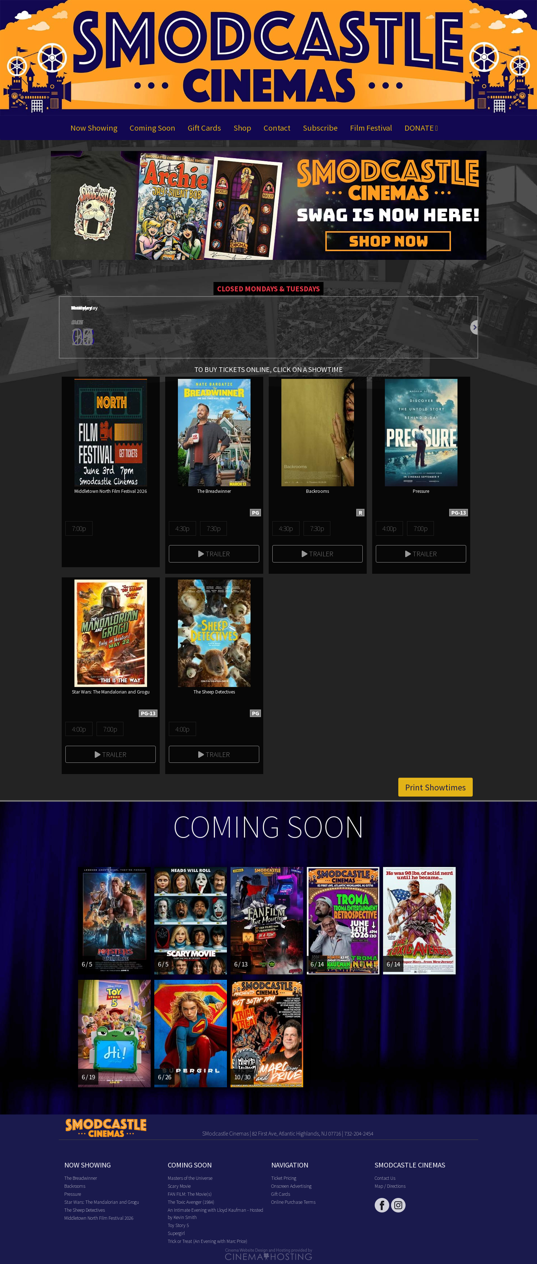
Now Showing (93, 127)
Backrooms (74, 1186)
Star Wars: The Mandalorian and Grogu (101, 1202)
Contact (277, 127)
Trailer (214, 553)
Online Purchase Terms (293, 1202)
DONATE (421, 127)
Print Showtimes (435, 787)
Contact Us (385, 1178)
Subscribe (320, 127)
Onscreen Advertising (291, 1186)
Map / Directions (390, 1186)
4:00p (389, 528)
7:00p (79, 528)
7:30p (213, 528)
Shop (242, 127)
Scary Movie (179, 1186)
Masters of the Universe (190, 1178)
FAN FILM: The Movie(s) (190, 1194)
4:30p (182, 528)
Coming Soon (152, 127)
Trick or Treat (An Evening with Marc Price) (207, 1241)
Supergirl (176, 1233)
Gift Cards (204, 127)
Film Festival (371, 127)
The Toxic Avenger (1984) (191, 1202)
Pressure (72, 1194)
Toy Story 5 (178, 1225)
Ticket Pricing (283, 1178)
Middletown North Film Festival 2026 (98, 1218)
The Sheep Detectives (84, 1210)
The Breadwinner (80, 1178)
